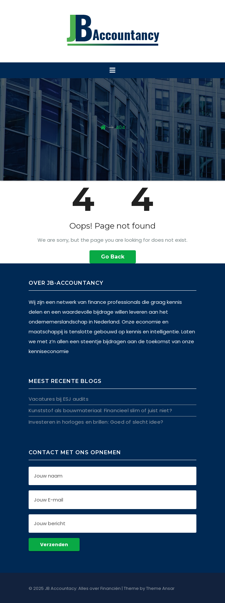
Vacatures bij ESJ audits (58, 398)
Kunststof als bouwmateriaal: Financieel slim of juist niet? (100, 410)
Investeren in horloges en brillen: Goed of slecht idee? (96, 421)
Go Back (112, 257)
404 (120, 127)
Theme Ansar (160, 588)
